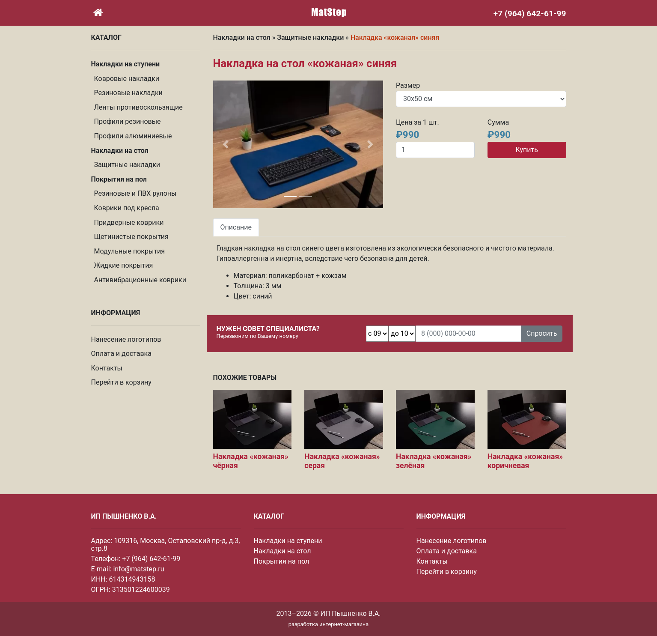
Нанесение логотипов (126, 339)
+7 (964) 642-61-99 (151, 559)
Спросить (541, 333)
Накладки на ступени (288, 541)
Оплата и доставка (121, 353)
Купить (526, 150)
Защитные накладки (127, 165)
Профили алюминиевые (133, 136)
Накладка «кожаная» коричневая (525, 461)
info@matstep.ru (138, 569)
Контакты (106, 368)
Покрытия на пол (281, 561)
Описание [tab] (236, 227)
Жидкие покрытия (123, 265)
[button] (226, 144)
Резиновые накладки (128, 93)
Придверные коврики (129, 222)
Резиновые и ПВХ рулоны (135, 193)
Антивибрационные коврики (140, 280)
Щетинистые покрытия (131, 237)
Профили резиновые (127, 121)
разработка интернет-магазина (328, 624)
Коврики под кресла (126, 208)
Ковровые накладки (127, 79)
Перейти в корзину (121, 382)
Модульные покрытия (129, 251)
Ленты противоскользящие (138, 107)
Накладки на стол (242, 37)
